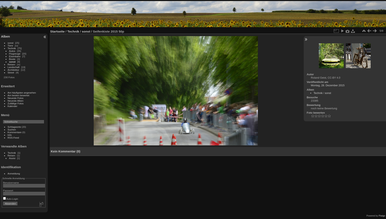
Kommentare (15, 132)
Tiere (10, 45)
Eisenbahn (15, 56)
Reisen (11, 64)
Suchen (12, 129)
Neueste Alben (16, 100)
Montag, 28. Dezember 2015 (328, 85)
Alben (5, 36)
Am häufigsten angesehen (22, 92)
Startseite (57, 31)
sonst (10, 42)
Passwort (8, 190)
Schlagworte (14, 126)
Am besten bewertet (18, 95)
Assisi (12, 158)
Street (11, 72)
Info (10, 135)
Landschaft (14, 67)
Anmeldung (14, 173)
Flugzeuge (15, 53)
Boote (12, 59)
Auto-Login (10, 198)
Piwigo (382, 215)
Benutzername (11, 182)
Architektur (13, 69)
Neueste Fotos (16, 98)
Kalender (12, 106)
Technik (12, 48)
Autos (12, 51)
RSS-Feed (13, 137)
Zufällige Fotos (16, 103)
